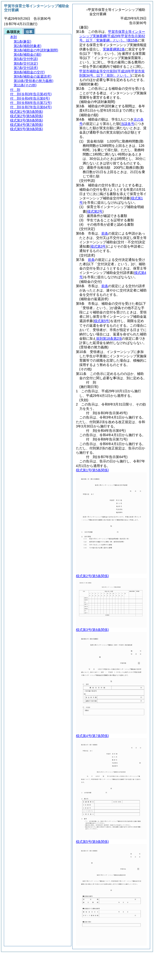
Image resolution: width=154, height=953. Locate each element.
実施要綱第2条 (114, 49)
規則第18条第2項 (109, 338)
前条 (104, 233)
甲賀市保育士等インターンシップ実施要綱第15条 (112, 36)
